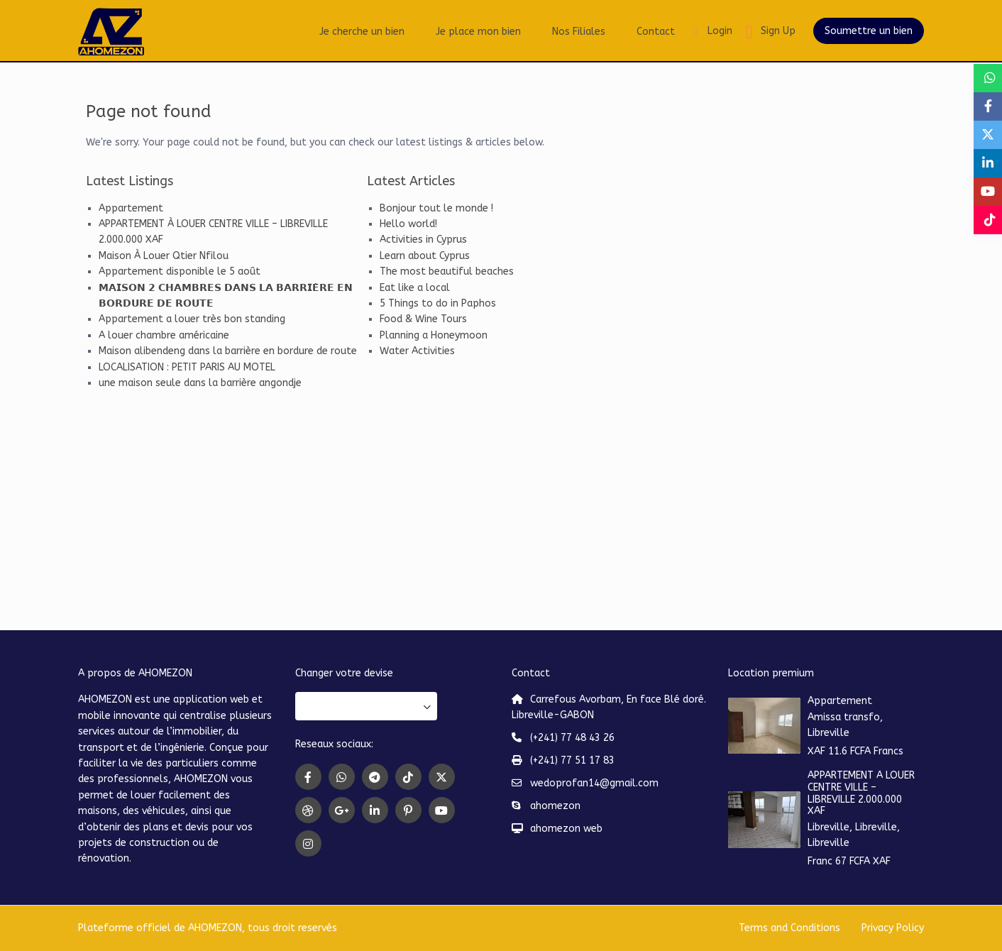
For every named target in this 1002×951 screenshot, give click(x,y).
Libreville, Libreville (852, 827)
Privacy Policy (892, 928)
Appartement (131, 208)
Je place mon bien (478, 32)
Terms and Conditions (789, 928)
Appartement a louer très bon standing (192, 319)
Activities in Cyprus (423, 239)
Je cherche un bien (361, 32)
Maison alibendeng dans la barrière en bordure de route (228, 351)
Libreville (828, 733)
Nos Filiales (578, 32)
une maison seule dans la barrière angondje (200, 383)
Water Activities (417, 351)
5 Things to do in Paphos (438, 303)
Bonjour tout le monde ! (436, 208)
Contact (656, 32)
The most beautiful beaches (447, 271)
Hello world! (408, 224)
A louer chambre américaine (164, 335)
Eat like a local (415, 288)
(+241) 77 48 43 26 (572, 738)
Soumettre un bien (869, 31)
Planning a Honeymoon (434, 335)
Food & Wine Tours (423, 319)
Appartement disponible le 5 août (179, 271)
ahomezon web (566, 829)
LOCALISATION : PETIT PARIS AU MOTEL (187, 367)
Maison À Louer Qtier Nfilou (164, 256)
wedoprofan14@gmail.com (594, 783)
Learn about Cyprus (425, 256)
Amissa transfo (844, 717)
